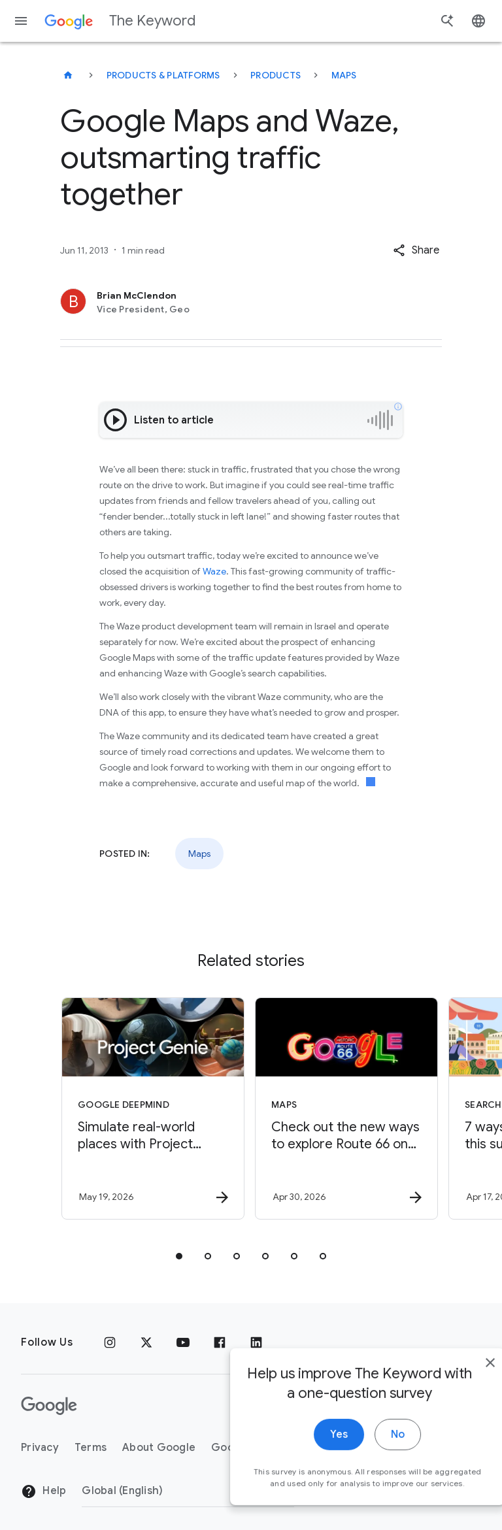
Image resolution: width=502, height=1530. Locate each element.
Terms (91, 1447)
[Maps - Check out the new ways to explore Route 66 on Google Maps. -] (346, 1108)
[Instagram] (110, 1342)
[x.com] (146, 1342)
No (369, 1447)
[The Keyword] (68, 75)
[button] (416, 250)
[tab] (179, 1256)
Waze (214, 571)
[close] (461, 1375)
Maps (344, 75)
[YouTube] (183, 1342)
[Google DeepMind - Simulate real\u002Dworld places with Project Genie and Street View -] (153, 1108)
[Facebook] (219, 1342)
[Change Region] (188, 1490)
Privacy (40, 1447)
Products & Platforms (163, 75)
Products (275, 75)
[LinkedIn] (256, 1342)
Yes (310, 1447)
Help (43, 1491)
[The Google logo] (49, 1406)
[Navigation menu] (21, 21)
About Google (158, 1447)
